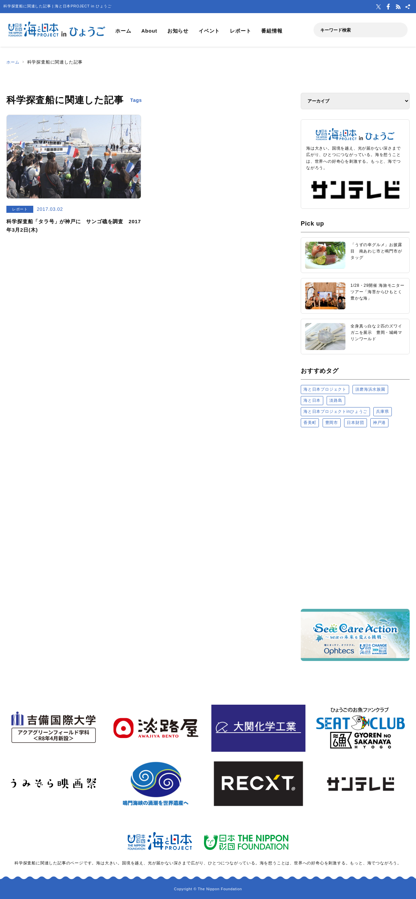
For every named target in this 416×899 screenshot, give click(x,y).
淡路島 (335, 400)
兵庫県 (382, 411)
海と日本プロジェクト (324, 389)
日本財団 (355, 422)
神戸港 (379, 422)
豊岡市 (331, 422)
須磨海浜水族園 (370, 389)
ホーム (123, 31)
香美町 (309, 422)
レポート (240, 31)
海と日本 (312, 400)
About (149, 31)
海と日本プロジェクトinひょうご (335, 411)
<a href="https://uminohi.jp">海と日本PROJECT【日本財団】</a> (355, 517)
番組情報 (271, 31)
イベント (209, 31)
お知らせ (178, 31)
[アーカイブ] (355, 101)
